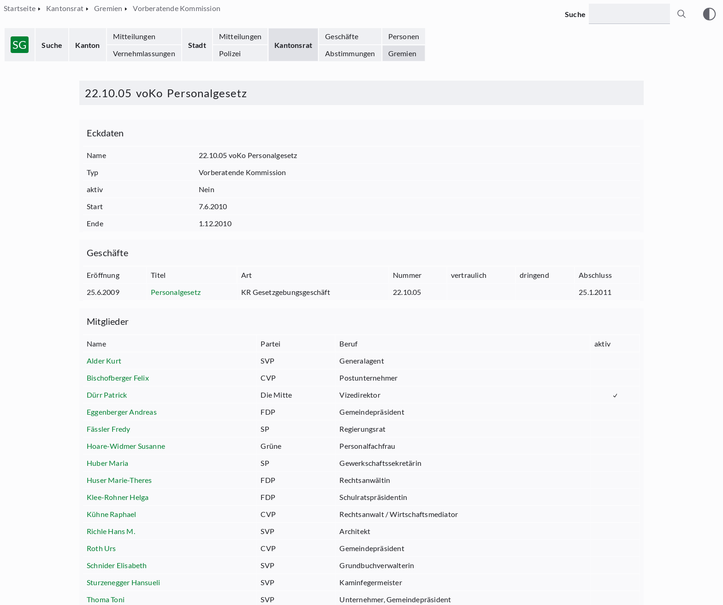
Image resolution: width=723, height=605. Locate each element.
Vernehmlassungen (144, 53)
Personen (404, 36)
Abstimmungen (350, 53)
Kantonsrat (293, 45)
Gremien (402, 53)
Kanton (87, 45)
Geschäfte (341, 36)
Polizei (230, 53)
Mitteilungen (134, 36)
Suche (51, 45)
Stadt (197, 45)
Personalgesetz (176, 292)
